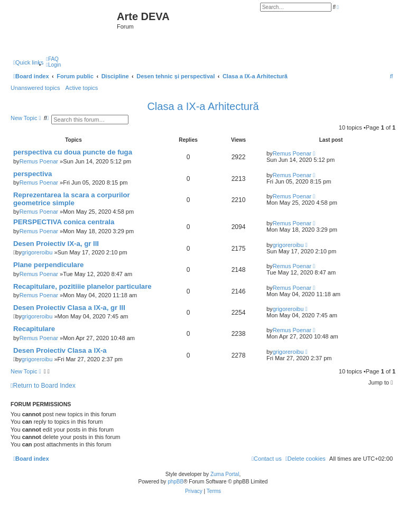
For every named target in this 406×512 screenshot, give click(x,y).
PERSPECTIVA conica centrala (63, 222)
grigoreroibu (37, 252)
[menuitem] (52, 59)
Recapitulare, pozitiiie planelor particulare (82, 286)
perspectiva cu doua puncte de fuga (72, 152)
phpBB (175, 481)
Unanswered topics (35, 88)
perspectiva (32, 174)
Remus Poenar (39, 161)
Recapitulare (34, 329)
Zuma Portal (224, 474)
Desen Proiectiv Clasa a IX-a (60, 350)
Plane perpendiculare (48, 265)
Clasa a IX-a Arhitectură (203, 106)
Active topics (82, 88)
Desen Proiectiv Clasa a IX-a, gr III (69, 308)
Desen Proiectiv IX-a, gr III (56, 244)
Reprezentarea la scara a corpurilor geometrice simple (71, 199)
